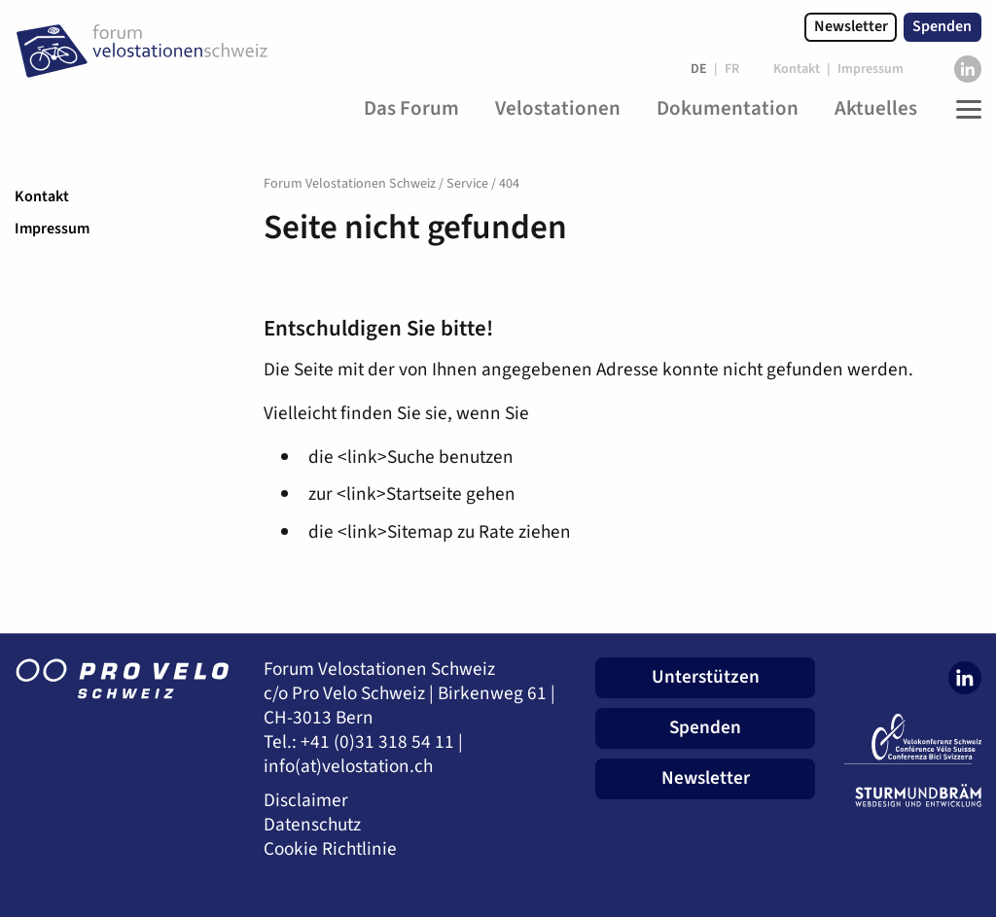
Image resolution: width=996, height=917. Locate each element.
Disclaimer (306, 801)
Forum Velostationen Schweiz (350, 184)
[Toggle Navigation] (963, 108)
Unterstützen (706, 676)
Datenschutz (312, 825)
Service (467, 184)
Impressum (52, 228)
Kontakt (42, 196)
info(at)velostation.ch (348, 767)
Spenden (942, 26)
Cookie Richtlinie (330, 849)
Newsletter (851, 26)
